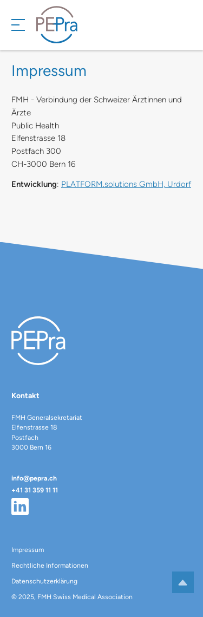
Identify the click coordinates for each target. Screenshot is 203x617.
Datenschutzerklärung (44, 581)
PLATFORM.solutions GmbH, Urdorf (126, 184)
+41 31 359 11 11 (34, 490)
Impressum (27, 549)
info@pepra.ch (34, 478)
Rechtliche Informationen (49, 565)
